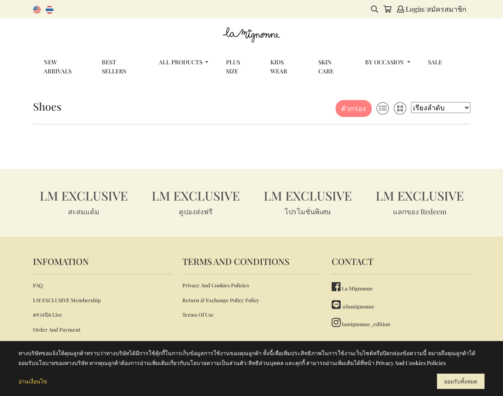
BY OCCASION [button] (385, 62)
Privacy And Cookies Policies (215, 285)
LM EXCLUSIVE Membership (67, 300)
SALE (435, 62)
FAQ (38, 285)
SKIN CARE (326, 66)
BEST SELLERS (114, 66)
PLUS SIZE (233, 66)
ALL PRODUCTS (181, 62)
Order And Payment (57, 329)
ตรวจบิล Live (47, 314)
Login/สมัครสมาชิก (431, 9)
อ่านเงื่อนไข (32, 381)
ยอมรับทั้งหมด (460, 381)
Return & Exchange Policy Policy (220, 300)
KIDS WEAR (278, 66)
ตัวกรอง (353, 108)
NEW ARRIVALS (58, 66)
